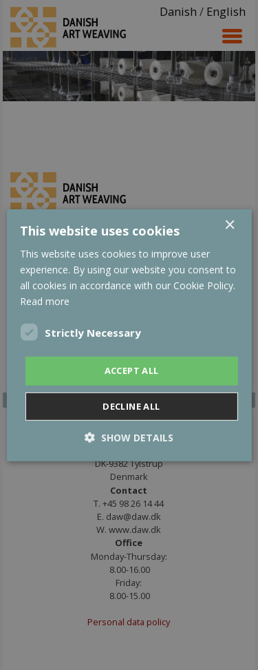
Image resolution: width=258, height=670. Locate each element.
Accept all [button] (132, 370)
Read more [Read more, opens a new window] (44, 301)
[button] (129, 437)
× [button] (229, 225)
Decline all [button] (131, 406)
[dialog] (129, 335)
